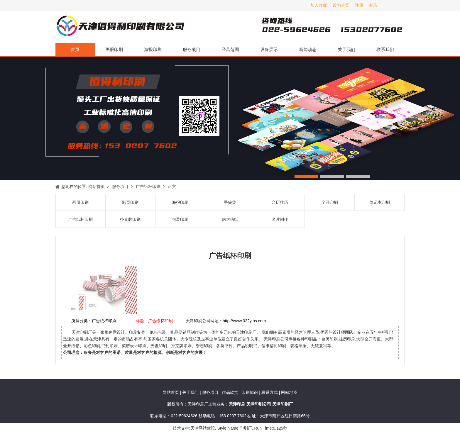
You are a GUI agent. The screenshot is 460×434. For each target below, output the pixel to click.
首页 (75, 49)
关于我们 (346, 49)
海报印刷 (153, 49)
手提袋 (230, 202)
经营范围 (230, 49)
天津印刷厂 (120, 27)
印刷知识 (250, 392)
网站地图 (289, 392)
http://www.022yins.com (244, 320)
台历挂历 (280, 202)
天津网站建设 (202, 428)
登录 (373, 5)
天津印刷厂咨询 (322, 27)
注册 (359, 5)
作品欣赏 (230, 392)
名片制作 (280, 219)
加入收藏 (318, 5)
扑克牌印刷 (130, 219)
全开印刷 (330, 202)
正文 (172, 186)
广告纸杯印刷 (148, 186)
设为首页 (341, 5)
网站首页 (96, 186)
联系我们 (385, 49)
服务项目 (191, 49)
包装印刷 (180, 219)
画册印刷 (114, 49)
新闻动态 (308, 49)
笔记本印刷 (379, 202)
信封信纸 (230, 219)
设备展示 (269, 49)
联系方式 (269, 392)
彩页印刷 (130, 202)
